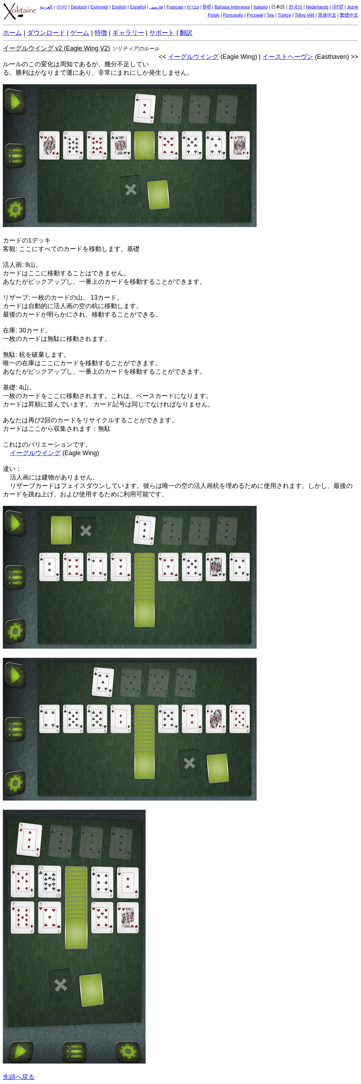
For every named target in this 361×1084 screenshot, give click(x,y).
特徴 (100, 32)
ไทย (270, 15)
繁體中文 (349, 15)
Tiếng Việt (304, 15)
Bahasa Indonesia (232, 7)
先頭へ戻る (19, 1076)
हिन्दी (207, 7)
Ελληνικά (99, 7)
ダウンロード (46, 32)
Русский (255, 15)
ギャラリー (128, 32)
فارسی (156, 7)
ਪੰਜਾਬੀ (337, 7)
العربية (46, 7)
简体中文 (327, 15)
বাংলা (61, 7)
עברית (193, 7)
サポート (162, 32)
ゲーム (79, 32)
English (119, 7)
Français (174, 7)
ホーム (12, 32)
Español (138, 7)
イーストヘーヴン (287, 56)
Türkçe (284, 15)
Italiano (260, 7)
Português (233, 15)
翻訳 (186, 32)
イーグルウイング (193, 56)
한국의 (295, 7)
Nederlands (317, 7)
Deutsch (79, 7)
